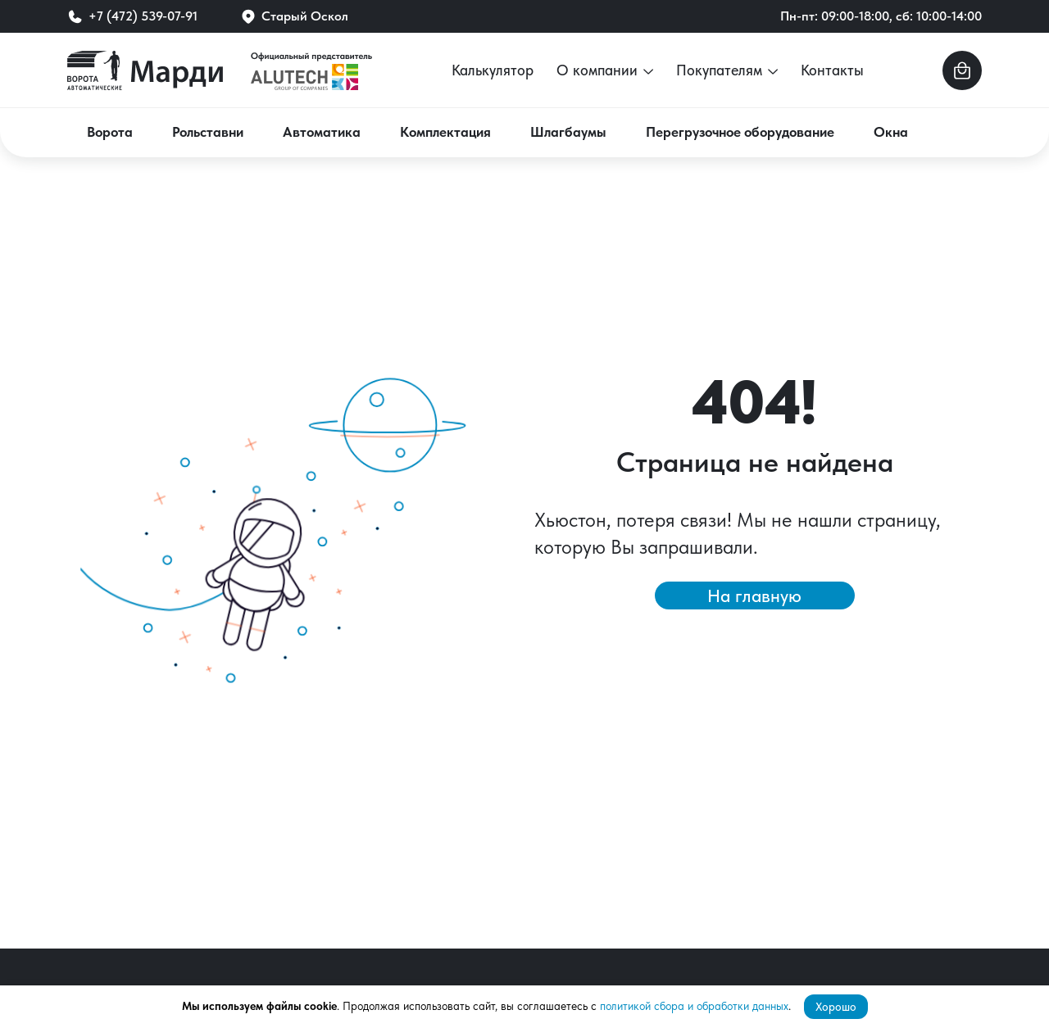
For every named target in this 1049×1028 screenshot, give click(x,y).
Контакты (832, 70)
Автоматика (322, 132)
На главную (754, 595)
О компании (604, 70)
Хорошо (835, 1006)
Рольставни (207, 132)
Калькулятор (493, 70)
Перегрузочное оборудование (740, 132)
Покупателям (727, 70)
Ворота (110, 132)
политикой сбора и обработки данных (694, 1005)
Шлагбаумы (568, 132)
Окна (891, 132)
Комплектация (445, 132)
